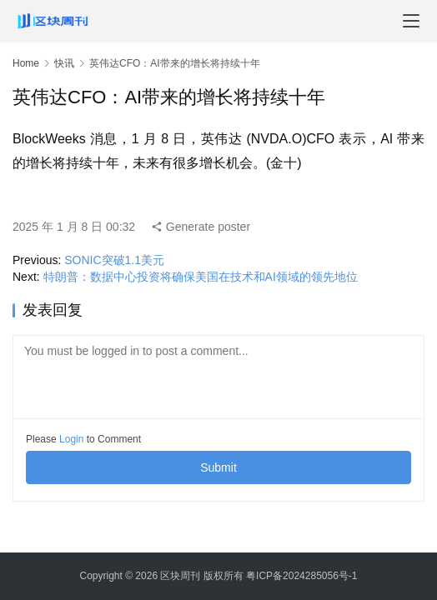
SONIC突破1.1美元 (114, 260)
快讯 (64, 63)
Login (71, 439)
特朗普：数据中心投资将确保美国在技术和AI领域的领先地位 (200, 276)
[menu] (411, 21)
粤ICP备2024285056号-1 (301, 576)
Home (26, 63)
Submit (218, 467)
